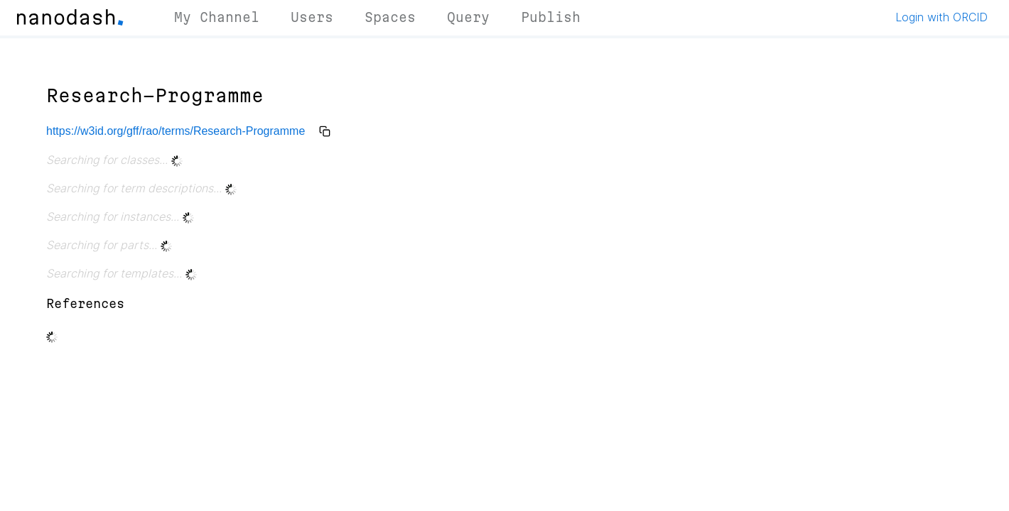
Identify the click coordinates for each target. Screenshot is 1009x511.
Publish (551, 17)
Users (312, 17)
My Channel (216, 17)
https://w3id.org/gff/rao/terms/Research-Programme (175, 131)
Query (468, 17)
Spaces (390, 17)
